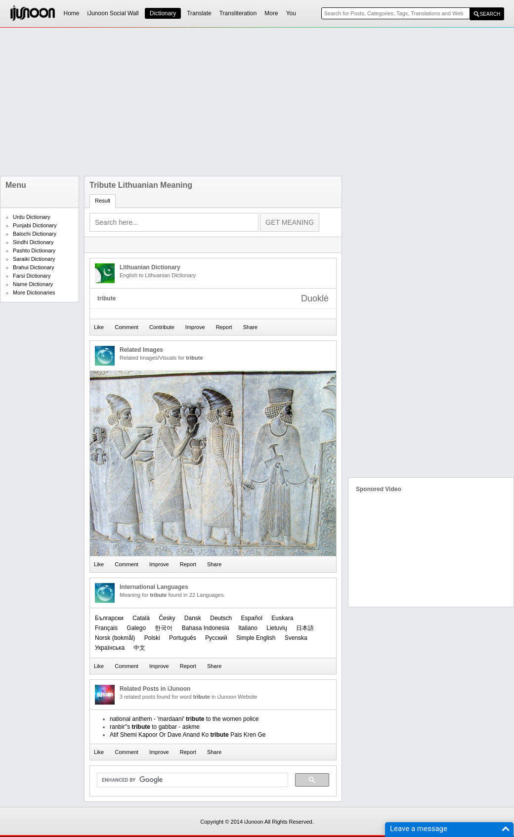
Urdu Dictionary (31, 217)
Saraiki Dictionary (34, 259)
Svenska (296, 637)
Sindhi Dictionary (33, 242)
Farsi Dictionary (31, 276)
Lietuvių (276, 628)
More (271, 13)
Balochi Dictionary (34, 234)
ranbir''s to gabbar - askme (155, 726)
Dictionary (163, 13)
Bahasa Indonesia (205, 628)
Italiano (247, 628)
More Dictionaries (34, 292)
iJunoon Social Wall (113, 13)
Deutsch (221, 618)
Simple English (255, 637)
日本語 (305, 628)
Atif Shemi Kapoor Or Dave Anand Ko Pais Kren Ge (188, 734)
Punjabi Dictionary (35, 225)
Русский (216, 637)
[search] (191, 780)
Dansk (192, 618)
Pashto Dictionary (34, 250)
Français (106, 628)
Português (182, 637)
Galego (136, 628)
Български (109, 618)
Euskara (282, 618)
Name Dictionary (33, 284)
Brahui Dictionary (33, 267)
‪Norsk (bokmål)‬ (115, 637)
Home (72, 13)
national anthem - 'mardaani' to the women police (184, 718)
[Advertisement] (228, 102)
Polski (152, 637)
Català (141, 618)
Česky (167, 618)
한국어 (163, 628)
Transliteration (238, 13)
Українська (110, 647)
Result (102, 201)
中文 (139, 647)
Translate (199, 13)
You (291, 13)
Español (251, 618)
